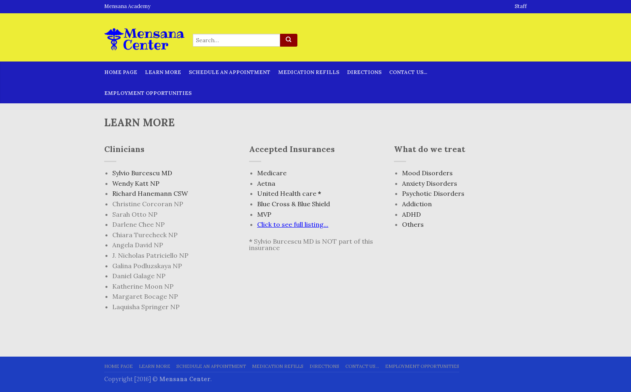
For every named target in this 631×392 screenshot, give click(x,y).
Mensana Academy (127, 6)
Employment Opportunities (148, 93)
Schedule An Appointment (229, 72)
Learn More (163, 72)
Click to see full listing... (292, 224)
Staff (521, 6)
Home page (120, 72)
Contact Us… (408, 72)
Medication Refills (308, 72)
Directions (364, 72)
